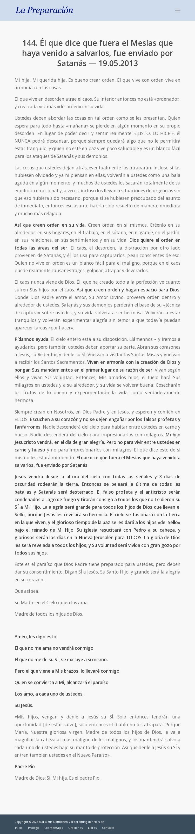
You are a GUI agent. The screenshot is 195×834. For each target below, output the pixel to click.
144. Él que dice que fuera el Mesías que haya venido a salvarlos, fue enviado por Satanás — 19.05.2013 (97, 52)
